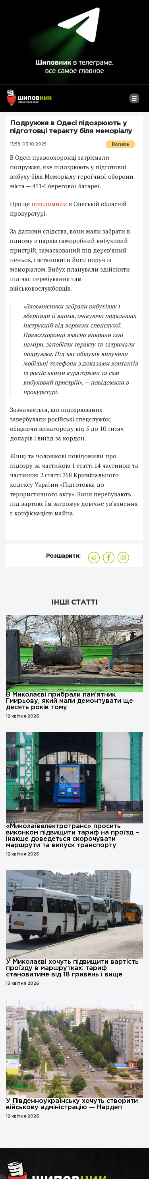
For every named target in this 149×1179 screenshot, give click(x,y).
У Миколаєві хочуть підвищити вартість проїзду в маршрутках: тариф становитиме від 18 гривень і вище (72, 968)
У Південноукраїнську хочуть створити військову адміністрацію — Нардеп (72, 1104)
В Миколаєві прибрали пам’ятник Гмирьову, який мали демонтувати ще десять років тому (69, 701)
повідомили (49, 204)
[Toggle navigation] (134, 101)
